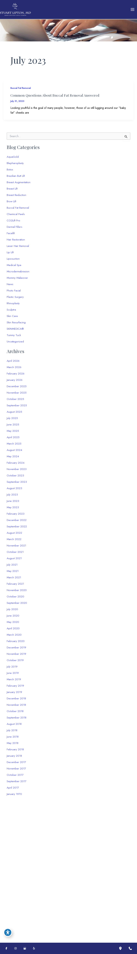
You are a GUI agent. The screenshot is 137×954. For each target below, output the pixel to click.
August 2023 (14, 490)
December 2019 (17, 649)
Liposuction (13, 260)
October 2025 (15, 401)
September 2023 (17, 484)
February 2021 (15, 585)
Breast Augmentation (19, 184)
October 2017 (15, 777)
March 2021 (14, 579)
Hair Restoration (16, 241)
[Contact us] (130, 948)
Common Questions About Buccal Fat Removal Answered (56, 96)
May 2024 (13, 458)
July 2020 (12, 611)
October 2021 (15, 554)
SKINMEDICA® (16, 330)
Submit (84, 910)
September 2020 (17, 605)
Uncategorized (15, 343)
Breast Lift (13, 190)
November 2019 (17, 656)
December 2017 (16, 764)
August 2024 (14, 452)
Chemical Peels (16, 216)
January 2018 (14, 757)
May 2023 (13, 509)
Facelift (11, 235)
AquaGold (13, 158)
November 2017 (16, 770)
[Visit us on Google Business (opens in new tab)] (25, 948)
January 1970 (14, 796)
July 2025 (12, 420)
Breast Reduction (17, 197)
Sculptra (11, 311)
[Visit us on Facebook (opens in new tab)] (6, 948)
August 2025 (14, 413)
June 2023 (13, 503)
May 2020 (13, 624)
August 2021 (14, 560)
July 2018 (12, 732)
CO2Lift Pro (14, 222)
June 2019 (13, 675)
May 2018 (13, 745)
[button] (25, 900)
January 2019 (14, 694)
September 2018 (17, 719)
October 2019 (15, 662)
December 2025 (17, 388)
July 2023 (12, 496)
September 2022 (17, 528)
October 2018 (15, 713)
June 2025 (13, 426)
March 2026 (14, 369)
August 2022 (14, 534)
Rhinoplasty (13, 305)
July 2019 (12, 668)
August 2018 (14, 726)
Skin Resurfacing (17, 324)
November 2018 (17, 706)
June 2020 (13, 617)
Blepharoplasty (15, 165)
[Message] (100, 880)
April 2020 (13, 630)
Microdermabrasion (18, 273)
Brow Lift (12, 203)
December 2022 (17, 522)
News (10, 286)
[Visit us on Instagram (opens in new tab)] (15, 948)
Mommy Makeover (17, 279)
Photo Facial (14, 292)
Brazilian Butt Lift (17, 178)
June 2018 (13, 738)
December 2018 (17, 700)
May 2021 (13, 573)
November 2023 (17, 471)
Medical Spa (14, 267)
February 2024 (16, 464)
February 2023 (16, 515)
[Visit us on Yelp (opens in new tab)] (34, 948)
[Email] (100, 859)
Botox (10, 171)
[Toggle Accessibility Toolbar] (8, 932)
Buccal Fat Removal (21, 89)
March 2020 (14, 636)
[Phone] (100, 868)
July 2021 (12, 566)
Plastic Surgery (15, 299)
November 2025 (17, 394)
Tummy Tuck (14, 337)
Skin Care (12, 318)
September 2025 (17, 407)
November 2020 (17, 592)
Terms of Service (89, 897)
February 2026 (16, 375)
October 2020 (15, 598)
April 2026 (13, 362)
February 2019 (15, 687)
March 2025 (14, 445)
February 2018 (15, 751)
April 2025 (13, 439)
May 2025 (13, 433)
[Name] (100, 850)
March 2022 (14, 541)
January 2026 (15, 382)
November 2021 (17, 547)
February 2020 (16, 643)
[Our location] (120, 948)
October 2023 (15, 477)
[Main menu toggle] (132, 10)
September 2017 (17, 783)
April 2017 (13, 789)
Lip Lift (11, 254)
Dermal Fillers (15, 229)
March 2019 (14, 681)
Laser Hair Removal (18, 248)
